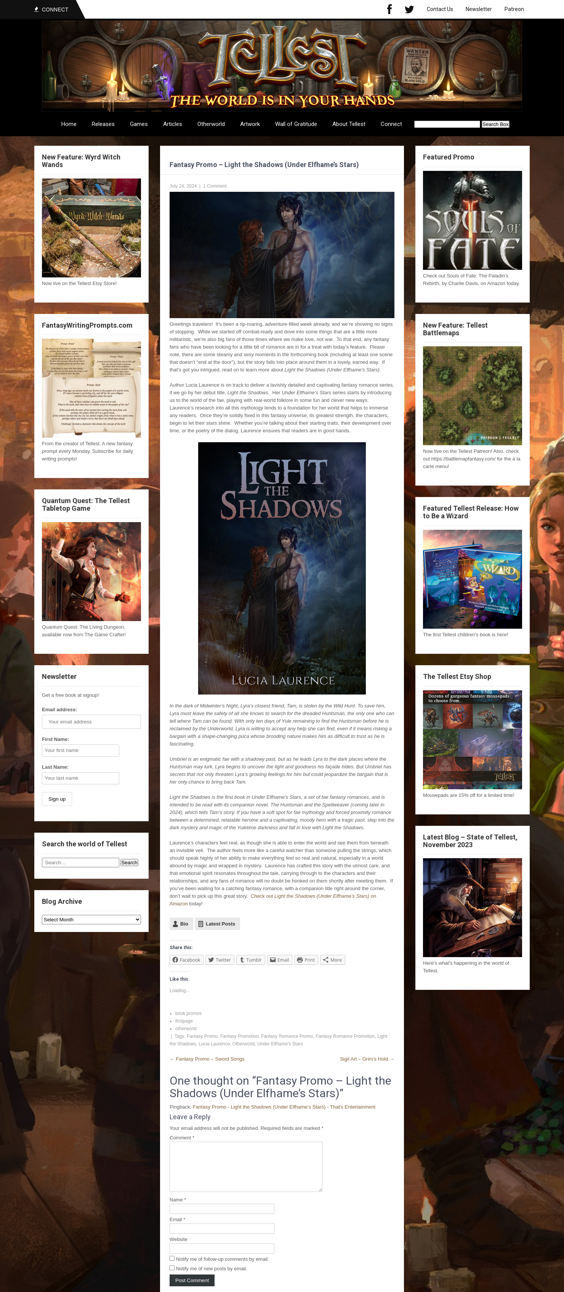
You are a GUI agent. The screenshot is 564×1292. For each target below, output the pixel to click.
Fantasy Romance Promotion (345, 1036)
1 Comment (215, 186)
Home (69, 124)
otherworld (186, 1028)
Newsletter (479, 9)
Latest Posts (220, 924)
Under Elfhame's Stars (280, 1044)
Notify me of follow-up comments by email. (222, 1268)
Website (178, 1248)
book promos (188, 1013)
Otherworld (211, 124)
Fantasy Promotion (239, 1036)
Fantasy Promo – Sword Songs (207, 1059)
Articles (172, 124)
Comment (182, 1138)
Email (177, 1228)
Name (178, 1209)
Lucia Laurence (214, 1044)
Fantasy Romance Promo (287, 1036)
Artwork (250, 124)
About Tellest (348, 124)
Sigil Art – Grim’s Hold (367, 1059)
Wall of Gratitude (296, 124)
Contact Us (440, 9)
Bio (184, 924)
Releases (103, 124)
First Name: (55, 739)
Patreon (514, 9)
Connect (391, 124)
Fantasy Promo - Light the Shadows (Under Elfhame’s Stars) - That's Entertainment (284, 1107)
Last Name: (55, 767)
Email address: (59, 709)
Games (139, 124)
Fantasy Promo (202, 1036)
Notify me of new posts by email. (211, 1278)
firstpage (184, 1021)
